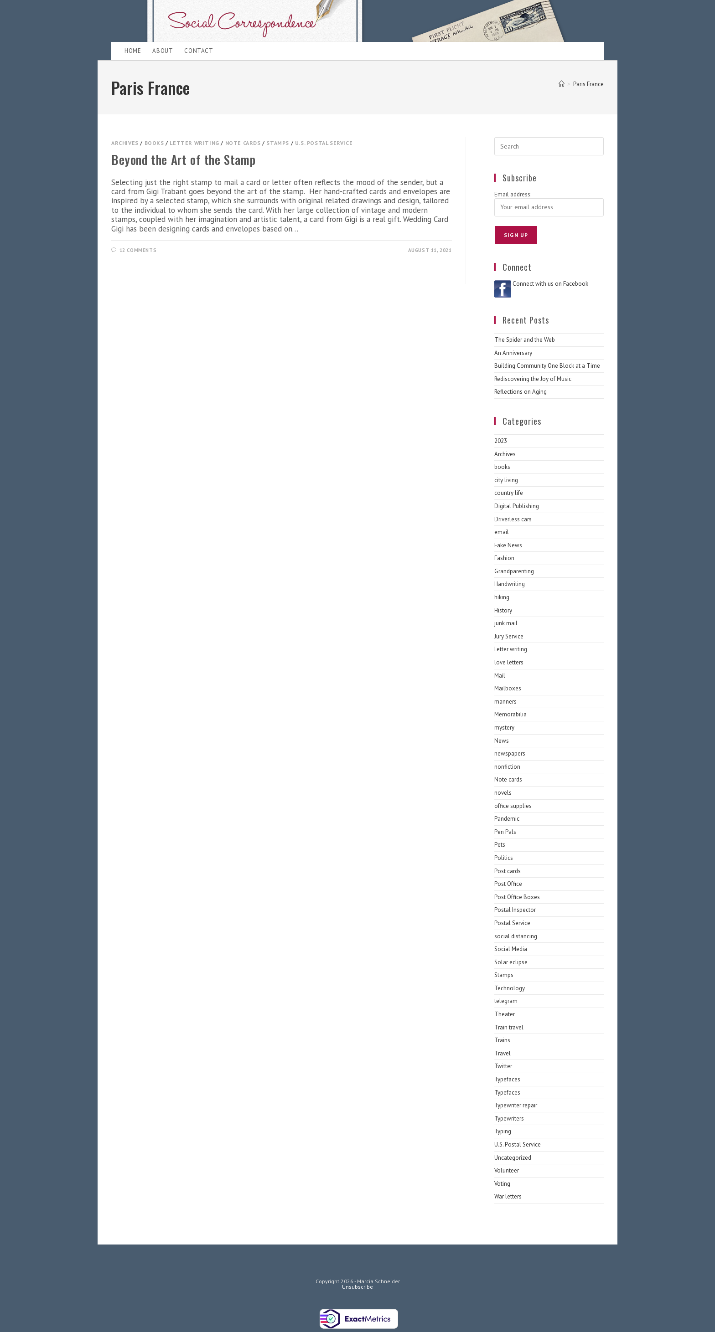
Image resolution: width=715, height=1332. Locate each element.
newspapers (509, 753)
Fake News (508, 545)
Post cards (507, 871)
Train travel (508, 1027)
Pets (499, 845)
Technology (509, 988)
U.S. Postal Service (323, 142)
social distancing (515, 936)
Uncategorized (512, 1158)
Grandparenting (514, 571)
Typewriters (509, 1118)
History (503, 610)
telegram (506, 1001)
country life (508, 493)
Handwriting (509, 584)
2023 (500, 441)
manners (505, 701)
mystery (504, 727)
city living (506, 480)
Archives (125, 142)
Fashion (504, 558)
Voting (502, 1184)
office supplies (513, 806)
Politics (503, 858)
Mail (499, 675)
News (501, 741)
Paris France (588, 84)
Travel (502, 1053)
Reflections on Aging (520, 392)
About (162, 51)
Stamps (277, 142)
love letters (508, 662)
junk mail (506, 623)
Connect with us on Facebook (550, 284)
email (501, 532)
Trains (502, 1040)
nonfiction (507, 767)
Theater (504, 1014)
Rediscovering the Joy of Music (532, 379)
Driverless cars (513, 519)
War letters (508, 1196)
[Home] (562, 84)
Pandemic (506, 819)
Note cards (243, 142)
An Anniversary (513, 353)
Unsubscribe (357, 1286)
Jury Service (508, 636)
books (154, 142)
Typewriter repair (515, 1105)
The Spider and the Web (524, 340)
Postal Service (512, 923)
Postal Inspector (515, 910)
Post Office (508, 884)
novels (503, 793)
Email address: (512, 194)
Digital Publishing (516, 506)
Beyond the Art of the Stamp (183, 159)
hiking (501, 597)
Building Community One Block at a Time (547, 366)
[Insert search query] (549, 146)
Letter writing (194, 142)
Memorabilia (510, 714)
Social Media (510, 949)
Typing (502, 1131)
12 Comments (138, 250)
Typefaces (507, 1079)
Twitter (503, 1066)
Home (132, 51)
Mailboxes (507, 688)
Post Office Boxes (517, 897)
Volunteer (506, 1170)
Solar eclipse (511, 962)
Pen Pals (505, 832)
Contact (198, 51)
